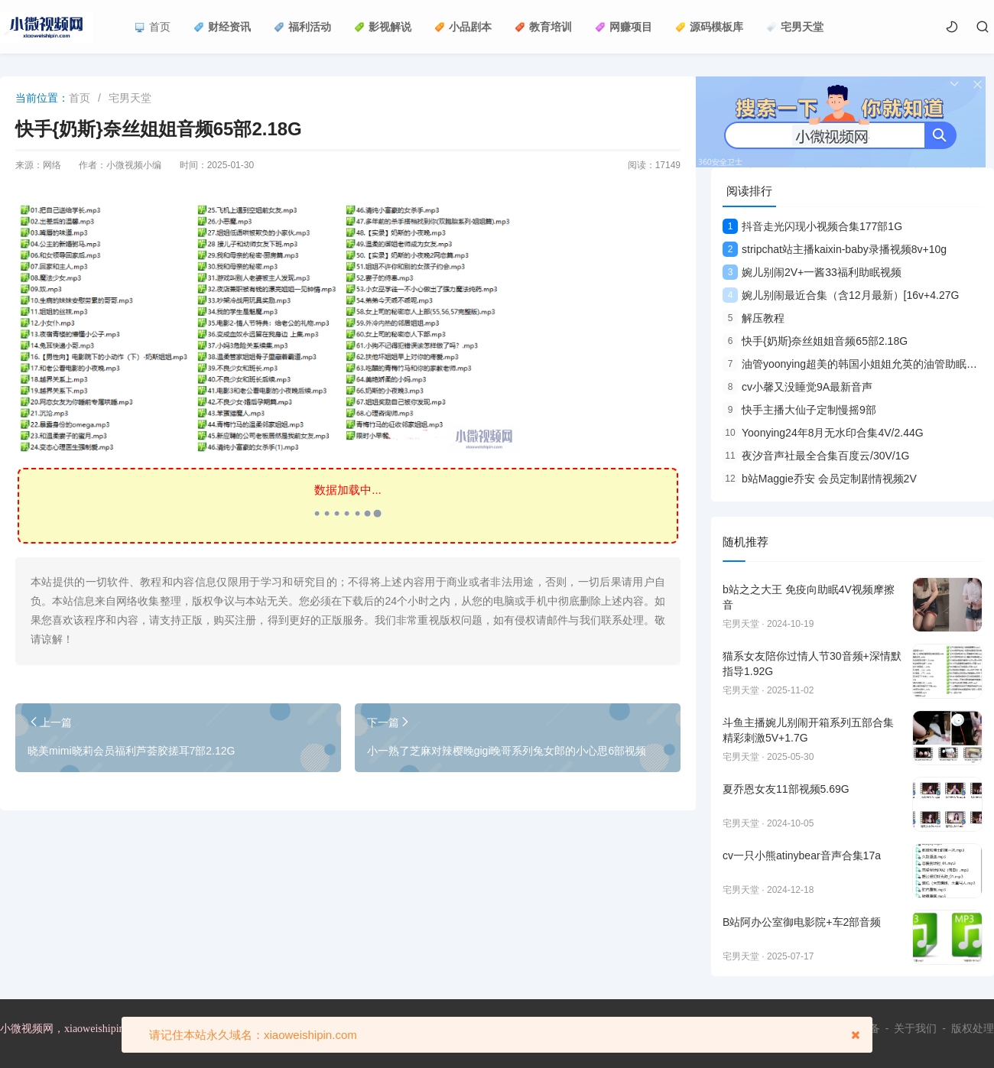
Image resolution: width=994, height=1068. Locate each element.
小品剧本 (463, 27)
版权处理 (972, 1028)
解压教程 (753, 318)
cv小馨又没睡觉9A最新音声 (797, 387)
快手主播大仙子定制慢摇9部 (799, 410)
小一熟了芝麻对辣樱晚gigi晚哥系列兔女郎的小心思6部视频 (507, 751)
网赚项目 (623, 27)
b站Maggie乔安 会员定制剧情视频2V (820, 478)
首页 (153, 27)
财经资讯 (222, 27)
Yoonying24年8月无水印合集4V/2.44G (823, 433)
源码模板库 (709, 27)
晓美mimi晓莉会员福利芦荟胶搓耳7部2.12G (131, 751)
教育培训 (543, 27)
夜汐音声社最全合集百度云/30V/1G (816, 456)
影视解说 (382, 27)
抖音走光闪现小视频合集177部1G (812, 226)
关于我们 (915, 1028)
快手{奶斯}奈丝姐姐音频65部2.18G (815, 341)
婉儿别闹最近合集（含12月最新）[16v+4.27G (841, 295)
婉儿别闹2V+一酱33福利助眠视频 (812, 272)
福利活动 (302, 27)
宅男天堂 (794, 27)
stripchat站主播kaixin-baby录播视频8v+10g (835, 249)
